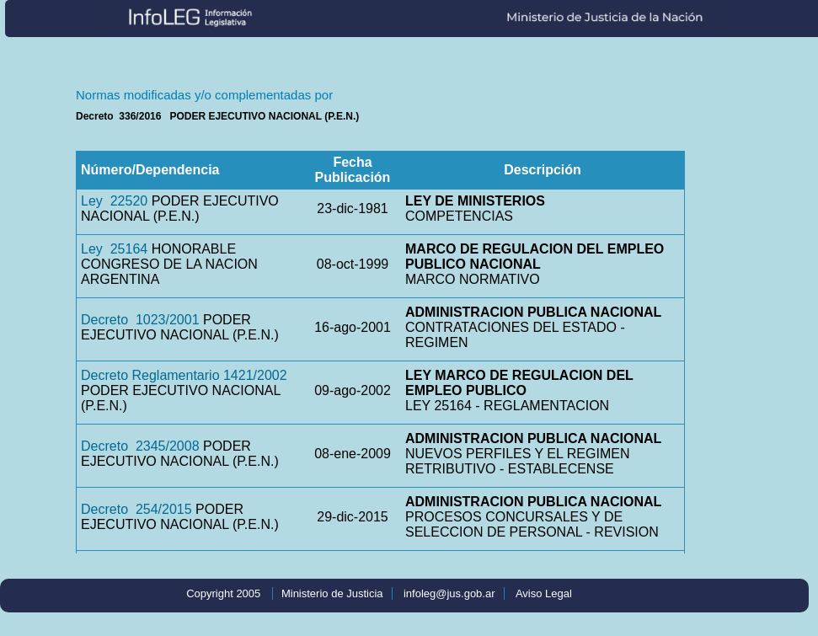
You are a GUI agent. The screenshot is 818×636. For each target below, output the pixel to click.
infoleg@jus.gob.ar (449, 593)
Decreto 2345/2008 (140, 446)
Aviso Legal (544, 593)
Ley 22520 (114, 201)
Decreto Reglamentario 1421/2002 (184, 375)
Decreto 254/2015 (136, 509)
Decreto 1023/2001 (140, 320)
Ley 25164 (114, 249)
